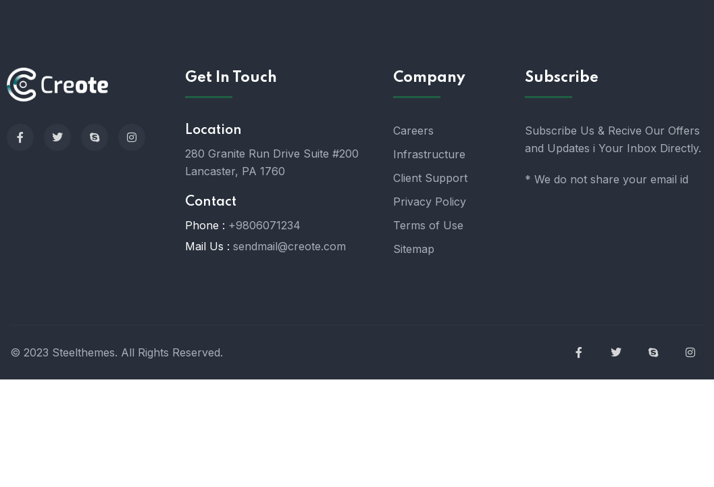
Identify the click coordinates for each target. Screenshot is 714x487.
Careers (413, 130)
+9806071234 (264, 225)
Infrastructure (429, 154)
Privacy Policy (429, 201)
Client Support (430, 178)
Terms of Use (428, 225)
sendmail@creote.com (289, 246)
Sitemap (413, 249)
